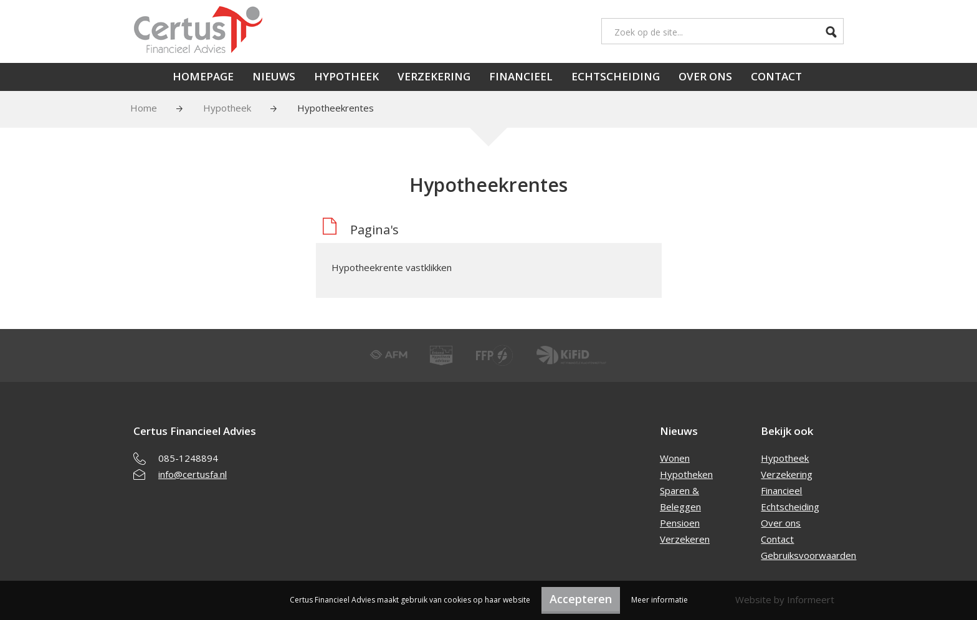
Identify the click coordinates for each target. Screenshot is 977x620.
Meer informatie (659, 599)
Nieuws (273, 76)
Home (143, 108)
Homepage (203, 76)
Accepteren (581, 598)
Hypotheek (346, 76)
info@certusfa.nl (192, 474)
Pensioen (680, 523)
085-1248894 (188, 458)
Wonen (675, 458)
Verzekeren (685, 539)
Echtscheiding (615, 76)
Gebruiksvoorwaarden (808, 555)
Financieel (521, 76)
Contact (776, 76)
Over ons (705, 76)
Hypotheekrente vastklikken (391, 267)
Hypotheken (686, 474)
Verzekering (434, 76)
